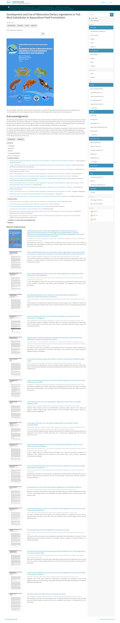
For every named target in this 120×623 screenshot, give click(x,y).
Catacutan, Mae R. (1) (96, 92)
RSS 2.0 (93, 215)
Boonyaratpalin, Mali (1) (96, 89)
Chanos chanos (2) (95, 146)
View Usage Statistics (96, 200)
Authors (20, 25)
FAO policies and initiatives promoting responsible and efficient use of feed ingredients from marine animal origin (41, 211)
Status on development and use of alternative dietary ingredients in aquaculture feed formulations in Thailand (56, 573)
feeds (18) (93, 115)
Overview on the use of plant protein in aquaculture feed (25, 209)
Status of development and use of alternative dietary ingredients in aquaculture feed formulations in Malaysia (40, 165)
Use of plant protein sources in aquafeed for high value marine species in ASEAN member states (54, 403)
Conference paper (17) (96, 177)
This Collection (94, 20)
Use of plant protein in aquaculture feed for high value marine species (29, 204)
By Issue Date (11, 25)
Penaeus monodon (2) (96, 150)
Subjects (34, 25)
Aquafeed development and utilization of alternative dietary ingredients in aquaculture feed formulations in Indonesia (52, 296)
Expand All (21, 139)
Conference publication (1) (97, 185)
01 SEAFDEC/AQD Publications (45, 7)
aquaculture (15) (94, 123)
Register (92, 77)
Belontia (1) (93, 154)
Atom (93, 219)
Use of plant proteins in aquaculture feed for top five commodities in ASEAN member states (56, 360)
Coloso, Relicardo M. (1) (97, 96)
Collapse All (11, 139)
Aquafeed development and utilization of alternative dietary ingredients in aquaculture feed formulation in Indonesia (42, 161)
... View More (93, 108)
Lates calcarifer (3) (95, 142)
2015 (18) (92, 169)
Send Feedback (103, 619)
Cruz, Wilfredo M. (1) (96, 100)
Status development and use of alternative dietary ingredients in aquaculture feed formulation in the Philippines (55, 274)
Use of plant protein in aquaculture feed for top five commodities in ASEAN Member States (35, 201)
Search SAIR (93, 18)
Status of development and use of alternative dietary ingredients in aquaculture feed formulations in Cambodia (41, 187)
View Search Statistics (96, 204)
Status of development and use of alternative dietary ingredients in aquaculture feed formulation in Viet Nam (40, 176)
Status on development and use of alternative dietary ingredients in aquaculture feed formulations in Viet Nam (56, 509)
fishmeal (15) (94, 131)
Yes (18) (92, 192)
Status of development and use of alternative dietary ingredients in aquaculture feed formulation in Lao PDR (56, 381)
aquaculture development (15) (98, 127)
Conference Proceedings (62, 7)
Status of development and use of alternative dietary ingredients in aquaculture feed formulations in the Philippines (42, 169)
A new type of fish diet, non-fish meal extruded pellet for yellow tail (28, 178)
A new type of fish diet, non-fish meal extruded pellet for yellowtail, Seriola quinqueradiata (52, 424)
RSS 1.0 (93, 211)
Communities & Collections (97, 31)
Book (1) (92, 181)
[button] (104, 2)
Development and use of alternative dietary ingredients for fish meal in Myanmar (32, 194)
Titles (27, 25)
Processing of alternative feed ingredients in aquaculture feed (27, 206)
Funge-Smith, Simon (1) (96, 104)
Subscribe (112, 619)
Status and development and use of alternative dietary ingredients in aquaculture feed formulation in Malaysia (55, 445)
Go (43, 33)
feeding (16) (93, 119)
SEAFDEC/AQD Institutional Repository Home (22, 7)
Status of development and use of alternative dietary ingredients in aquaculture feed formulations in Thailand (40, 173)
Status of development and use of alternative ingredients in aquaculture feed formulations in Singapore (39, 196)
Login (91, 73)
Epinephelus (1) (94, 158)
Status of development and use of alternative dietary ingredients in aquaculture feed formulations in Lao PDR (40, 191)
